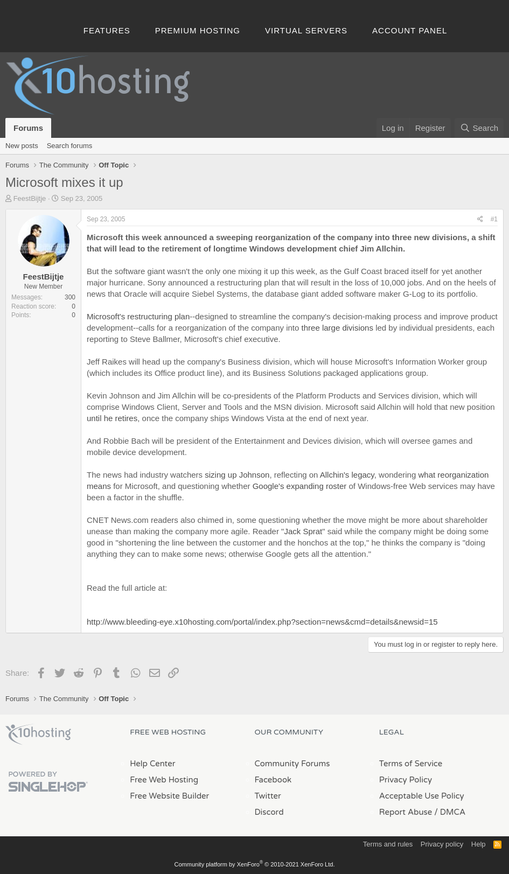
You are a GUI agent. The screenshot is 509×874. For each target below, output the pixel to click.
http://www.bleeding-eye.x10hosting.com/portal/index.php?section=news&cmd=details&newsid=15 (262, 621)
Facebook (273, 780)
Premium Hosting (197, 30)
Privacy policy (442, 844)
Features (106, 30)
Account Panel (409, 30)
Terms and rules (388, 844)
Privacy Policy (405, 780)
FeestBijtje (29, 198)
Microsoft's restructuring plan (138, 316)
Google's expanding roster (300, 486)
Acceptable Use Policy (421, 796)
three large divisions (337, 327)
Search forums (70, 146)
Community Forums (292, 763)
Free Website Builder (169, 796)
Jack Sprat (303, 531)
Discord (269, 812)
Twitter (268, 796)
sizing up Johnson (237, 474)
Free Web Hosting (164, 780)
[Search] (479, 128)
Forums (28, 127)
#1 (494, 219)
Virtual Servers (306, 30)
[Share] (480, 219)
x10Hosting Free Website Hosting (38, 734)
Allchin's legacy (347, 474)
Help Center (152, 763)
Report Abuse (406, 812)
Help (478, 844)
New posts (21, 146)
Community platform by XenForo (255, 864)
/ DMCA (449, 812)
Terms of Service (411, 763)
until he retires (112, 418)
